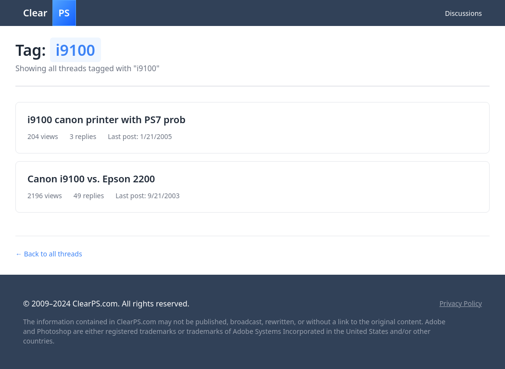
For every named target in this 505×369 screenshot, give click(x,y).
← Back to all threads (48, 253)
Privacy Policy (461, 303)
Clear (49, 13)
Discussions (463, 13)
